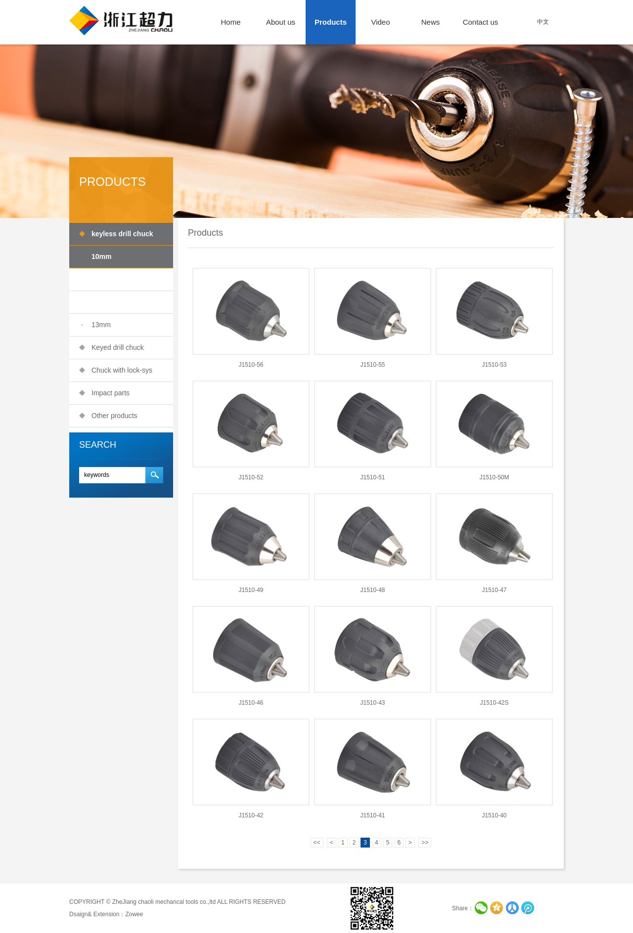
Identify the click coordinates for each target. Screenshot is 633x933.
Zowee (134, 914)
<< (317, 842)
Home (230, 22)
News (430, 22)
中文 (543, 21)
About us (280, 22)
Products (331, 22)
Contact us (480, 22)
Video (380, 22)
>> (424, 842)
